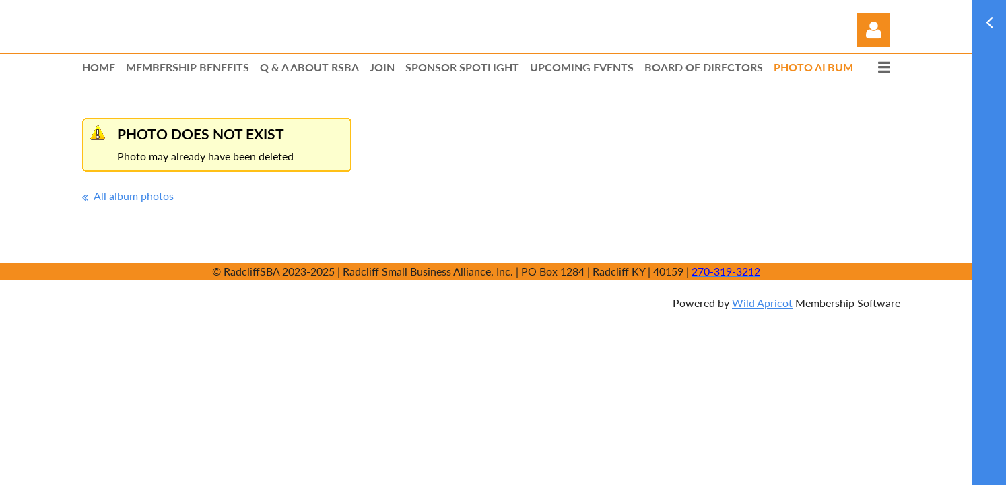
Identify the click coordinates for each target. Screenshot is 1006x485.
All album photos (134, 195)
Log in (873, 30)
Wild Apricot (762, 302)
